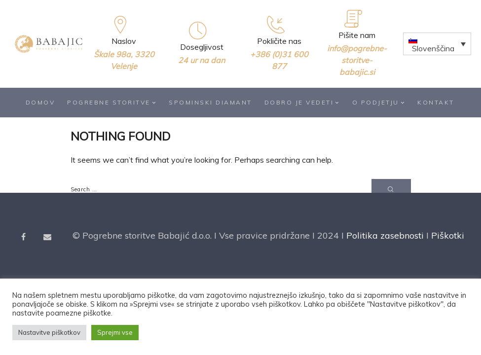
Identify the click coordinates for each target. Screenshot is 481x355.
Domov (40, 102)
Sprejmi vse (115, 332)
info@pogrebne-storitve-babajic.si (357, 60)
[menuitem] (437, 44)
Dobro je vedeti (302, 102)
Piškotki (447, 236)
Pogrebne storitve (111, 102)
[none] (437, 44)
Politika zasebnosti (385, 236)
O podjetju (379, 102)
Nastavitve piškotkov (49, 332)
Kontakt (435, 102)
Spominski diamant (210, 102)
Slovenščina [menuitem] (433, 48)
